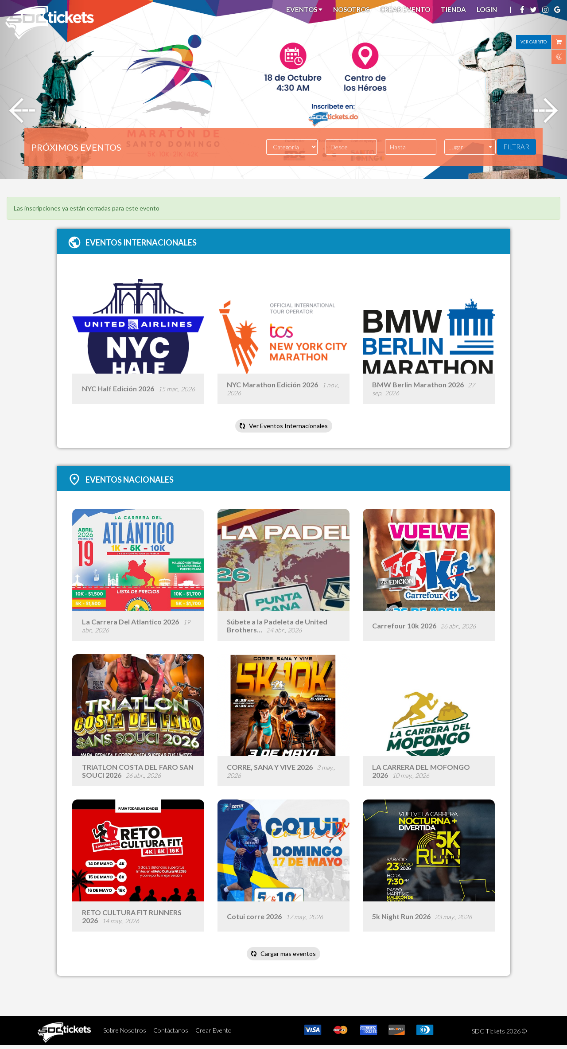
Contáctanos (170, 1033)
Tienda (453, 9)
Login (487, 9)
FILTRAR (516, 147)
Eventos (304, 9)
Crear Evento (405, 9)
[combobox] (470, 147)
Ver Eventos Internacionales (283, 426)
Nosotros (351, 9)
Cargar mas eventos (283, 957)
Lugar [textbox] (455, 147)
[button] (42, 89)
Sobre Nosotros (124, 1033)
